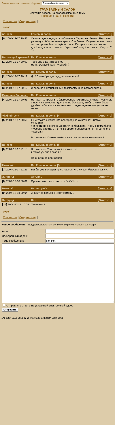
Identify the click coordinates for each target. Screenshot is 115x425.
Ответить (105, 34)
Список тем (10, 21)
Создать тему (27, 21)
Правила (46, 15)
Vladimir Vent (10, 115)
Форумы (35, 3)
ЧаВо (57, 15)
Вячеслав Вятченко (15, 95)
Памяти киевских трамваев (15, 3)
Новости (68, 15)
